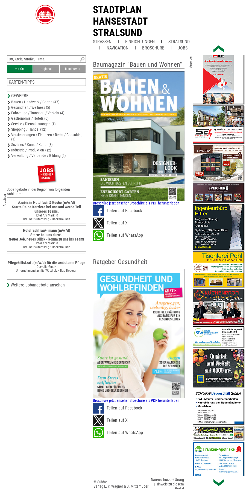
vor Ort (19, 69)
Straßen (102, 41)
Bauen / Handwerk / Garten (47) (35, 102)
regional (46, 69)
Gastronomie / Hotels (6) (29, 118)
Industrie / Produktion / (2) (31, 150)
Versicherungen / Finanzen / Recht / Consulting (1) (47, 137)
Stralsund (179, 41)
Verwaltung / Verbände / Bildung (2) (38, 155)
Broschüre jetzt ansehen (111, 203)
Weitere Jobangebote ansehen (38, 285)
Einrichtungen (140, 41)
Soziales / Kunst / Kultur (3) (31, 144)
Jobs (183, 48)
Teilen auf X (110, 223)
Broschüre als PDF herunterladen (154, 203)
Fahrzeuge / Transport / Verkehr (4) (37, 113)
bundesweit (72, 69)
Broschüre (153, 48)
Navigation (117, 48)
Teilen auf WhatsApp (118, 235)
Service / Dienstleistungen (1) (33, 124)
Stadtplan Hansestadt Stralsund (120, 21)
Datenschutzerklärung (167, 480)
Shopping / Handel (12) (28, 129)
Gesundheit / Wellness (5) (30, 107)
